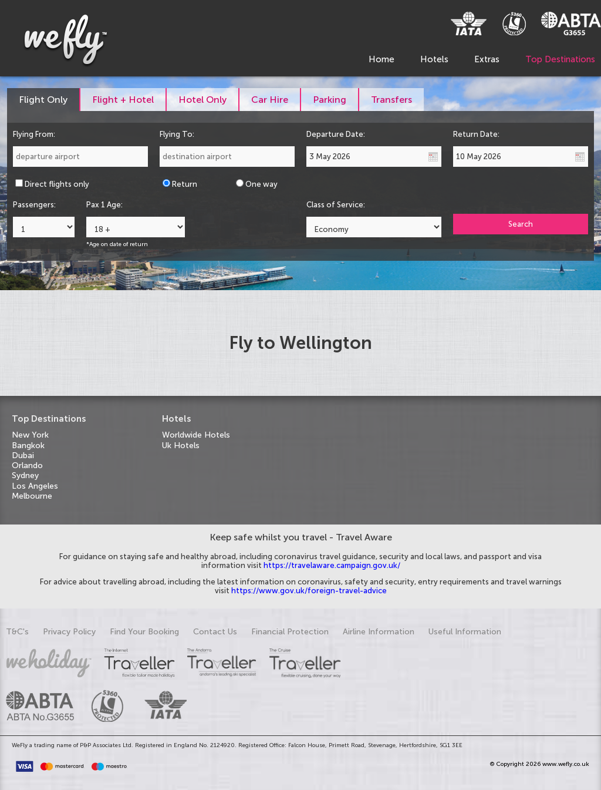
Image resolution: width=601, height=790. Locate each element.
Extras (486, 59)
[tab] (43, 99)
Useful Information (464, 632)
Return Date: (476, 134)
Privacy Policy (69, 632)
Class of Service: (335, 204)
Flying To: (177, 134)
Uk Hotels (181, 446)
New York (30, 435)
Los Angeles (35, 486)
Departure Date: (335, 134)
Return (184, 184)
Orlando (27, 465)
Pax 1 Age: (104, 204)
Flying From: (34, 134)
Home (381, 59)
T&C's (17, 632)
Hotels (434, 59)
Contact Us (215, 632)
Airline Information (378, 632)
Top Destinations (560, 59)
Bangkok (28, 446)
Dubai (23, 455)
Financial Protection (290, 632)
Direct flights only (57, 184)
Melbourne (32, 496)
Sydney (25, 475)
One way (261, 184)
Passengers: (34, 204)
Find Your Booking (144, 632)
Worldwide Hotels (196, 435)
